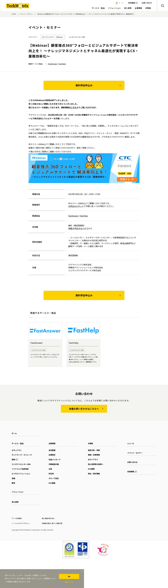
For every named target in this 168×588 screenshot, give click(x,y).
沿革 (50, 469)
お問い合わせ (132, 462)
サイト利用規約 (17, 518)
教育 (13, 483)
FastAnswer (52, 64)
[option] (45, 344)
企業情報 (52, 443)
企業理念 (52, 455)
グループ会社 (54, 478)
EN (122, 3)
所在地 (51, 473)
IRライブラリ (93, 459)
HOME (14, 14)
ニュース (130, 443)
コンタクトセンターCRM (21, 464)
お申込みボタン (75, 206)
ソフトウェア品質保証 (20, 469)
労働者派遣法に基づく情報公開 (52, 523)
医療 (13, 459)
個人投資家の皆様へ (95, 464)
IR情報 (90, 443)
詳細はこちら (69, 582)
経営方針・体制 (94, 450)
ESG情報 (52, 483)
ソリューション (18, 492)
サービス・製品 (18, 443)
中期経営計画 (54, 464)
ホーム (14, 433)
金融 (13, 478)
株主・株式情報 (94, 473)
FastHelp (62, 64)
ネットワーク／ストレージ (22, 455)
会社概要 (52, 450)
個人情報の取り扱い (48, 518)
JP (117, 3)
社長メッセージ (54, 459)
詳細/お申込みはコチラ (78, 228)
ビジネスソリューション (21, 473)
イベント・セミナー (26, 14)
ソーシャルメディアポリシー (21, 523)
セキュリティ (17, 450)
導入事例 (15, 502)
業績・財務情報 (94, 455)
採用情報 (131, 3)
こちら (74, 107)
